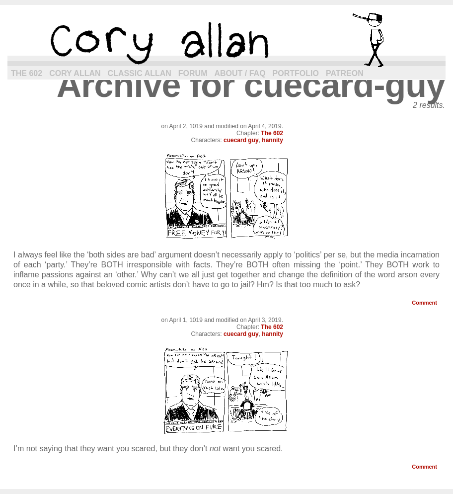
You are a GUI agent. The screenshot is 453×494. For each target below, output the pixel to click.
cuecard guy (241, 140)
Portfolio (296, 73)
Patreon (345, 73)
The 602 (26, 73)
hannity (272, 140)
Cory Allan (74, 73)
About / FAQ (240, 73)
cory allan (226, 39)
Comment (424, 303)
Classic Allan (139, 73)
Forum (193, 73)
